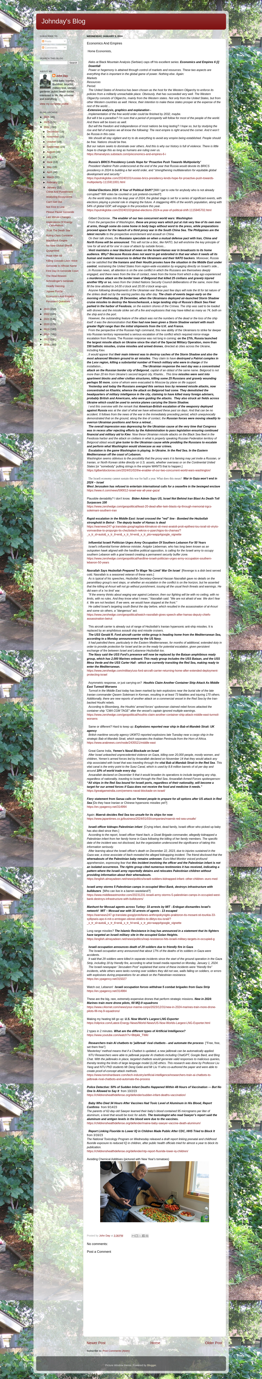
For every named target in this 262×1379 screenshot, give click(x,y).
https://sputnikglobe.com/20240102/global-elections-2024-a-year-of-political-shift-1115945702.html (149, 210)
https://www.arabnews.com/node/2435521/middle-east (121, 742)
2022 (47, 314)
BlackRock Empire (56, 240)
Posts (46, 41)
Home (155, 1343)
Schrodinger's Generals (59, 281)
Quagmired (52, 250)
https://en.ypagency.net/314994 (107, 806)
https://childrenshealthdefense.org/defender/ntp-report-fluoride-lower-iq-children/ (137, 1151)
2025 (47, 122)
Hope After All (54, 255)
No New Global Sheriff (59, 245)
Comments (49, 47)
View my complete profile (54, 103)
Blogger (151, 1365)
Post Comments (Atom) (116, 1350)
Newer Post (96, 1343)
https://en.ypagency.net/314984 (107, 991)
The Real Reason (56, 275)
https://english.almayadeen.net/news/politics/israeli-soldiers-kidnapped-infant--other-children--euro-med (152, 878)
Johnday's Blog (64, 21)
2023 (47, 309)
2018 (47, 334)
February (52, 182)
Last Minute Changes (58, 217)
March (51, 177)
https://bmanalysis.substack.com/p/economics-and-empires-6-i (126, 154)
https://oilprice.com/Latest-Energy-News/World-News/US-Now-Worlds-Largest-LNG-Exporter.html (148, 1022)
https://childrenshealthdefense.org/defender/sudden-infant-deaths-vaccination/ (136, 1095)
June (50, 162)
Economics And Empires (60, 296)
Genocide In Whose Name (61, 265)
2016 (47, 344)
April (50, 172)
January (52, 187)
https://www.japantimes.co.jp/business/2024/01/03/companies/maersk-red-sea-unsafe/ (141, 818)
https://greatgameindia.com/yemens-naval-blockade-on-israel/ (126, 790)
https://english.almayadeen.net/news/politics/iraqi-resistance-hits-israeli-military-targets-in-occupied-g (151, 939)
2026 (47, 117)
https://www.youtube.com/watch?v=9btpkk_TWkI (117, 1035)
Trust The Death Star (58, 230)
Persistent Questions (58, 301)
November (53, 136)
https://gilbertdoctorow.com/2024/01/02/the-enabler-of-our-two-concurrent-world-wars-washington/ (149, 470)
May (49, 167)
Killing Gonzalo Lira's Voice (61, 260)
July (49, 156)
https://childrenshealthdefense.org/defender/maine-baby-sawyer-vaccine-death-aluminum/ (144, 1123)
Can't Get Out (54, 201)
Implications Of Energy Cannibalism (59, 224)
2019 (47, 329)
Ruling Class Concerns (59, 235)
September (53, 146)
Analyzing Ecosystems (59, 196)
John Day (62, 75)
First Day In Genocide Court (62, 270)
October (52, 141)
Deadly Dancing (55, 286)
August (51, 151)
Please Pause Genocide (60, 212)
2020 (47, 324)
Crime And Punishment (59, 191)
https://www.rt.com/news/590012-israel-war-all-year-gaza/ (123, 490)
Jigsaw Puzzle (54, 291)
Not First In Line (55, 207)
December (53, 131)
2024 (47, 127)
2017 (47, 339)
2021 (47, 319)
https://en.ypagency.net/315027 (107, 978)
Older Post (213, 1343)
